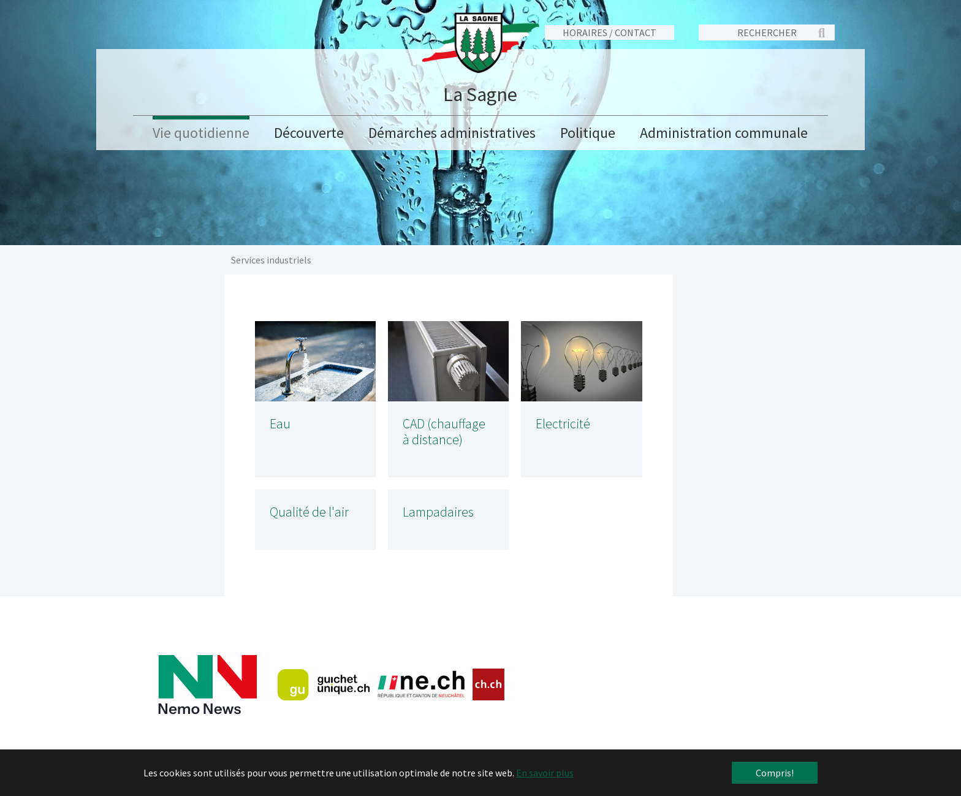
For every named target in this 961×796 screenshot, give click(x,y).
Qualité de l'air (309, 512)
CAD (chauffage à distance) (444, 431)
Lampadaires (438, 512)
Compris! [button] (775, 773)
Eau (280, 423)
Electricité (563, 423)
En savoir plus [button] (545, 773)
